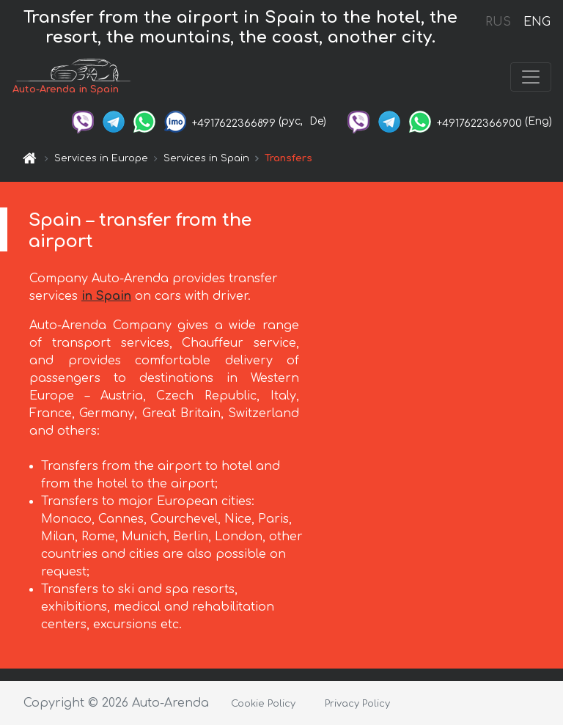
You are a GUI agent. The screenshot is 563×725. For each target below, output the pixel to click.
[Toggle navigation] (530, 77)
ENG (536, 22)
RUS (498, 22)
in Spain (106, 296)
